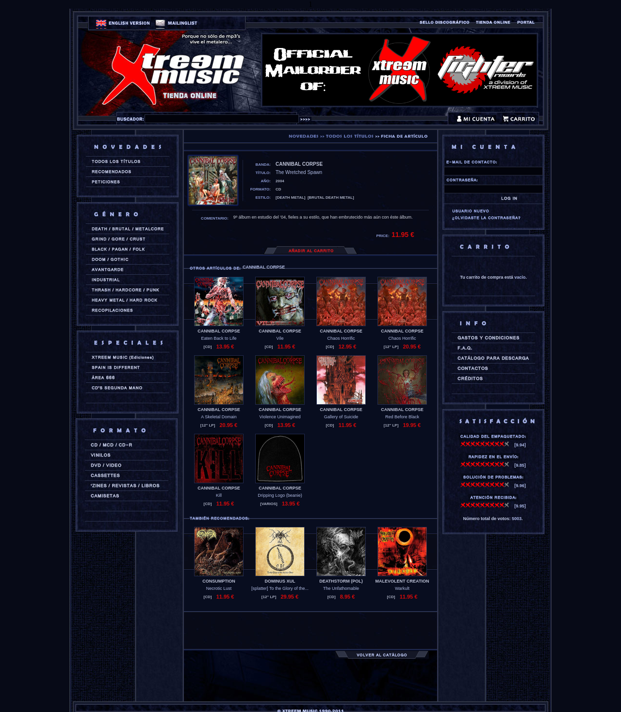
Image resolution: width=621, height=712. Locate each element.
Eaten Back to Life (218, 338)
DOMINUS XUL (280, 581)
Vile (280, 338)
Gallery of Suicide (341, 416)
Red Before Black (402, 416)
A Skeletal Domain (219, 416)
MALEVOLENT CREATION (402, 581)
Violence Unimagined (280, 416)
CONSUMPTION (218, 581)
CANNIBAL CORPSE (218, 331)
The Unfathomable (341, 588)
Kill (219, 495)
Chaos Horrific (341, 338)
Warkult (402, 588)
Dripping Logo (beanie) (280, 495)
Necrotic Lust (219, 588)
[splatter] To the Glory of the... (280, 588)
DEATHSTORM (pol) (341, 581)
